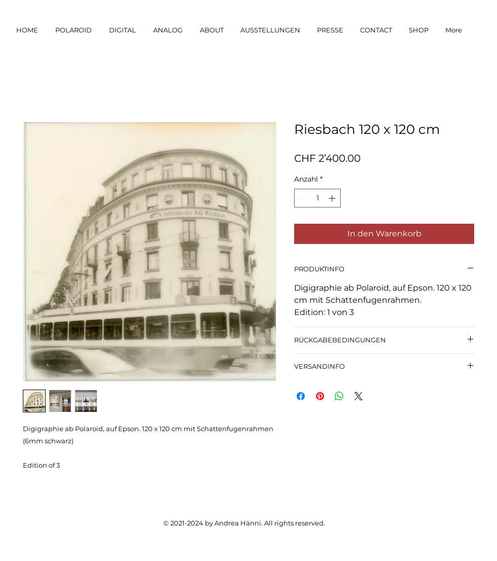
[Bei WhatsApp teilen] (339, 396)
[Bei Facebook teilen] (301, 396)
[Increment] (333, 198)
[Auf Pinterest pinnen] (320, 396)
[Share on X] (358, 396)
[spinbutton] (317, 198)
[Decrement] (302, 198)
